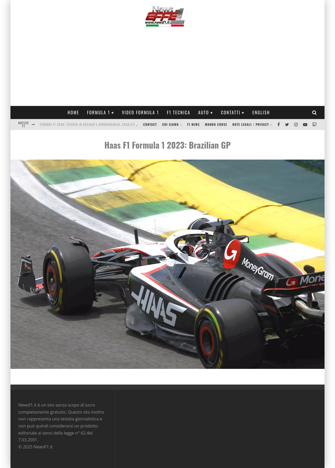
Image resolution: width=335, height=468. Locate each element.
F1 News (193, 124)
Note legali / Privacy (250, 124)
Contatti (231, 112)
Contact (150, 124)
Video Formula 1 (140, 112)
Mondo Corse (216, 124)
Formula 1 (98, 112)
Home (73, 112)
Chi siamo (170, 124)
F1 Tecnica (179, 112)
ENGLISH (261, 112)
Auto (203, 112)
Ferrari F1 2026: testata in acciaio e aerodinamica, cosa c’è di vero (94, 124)
